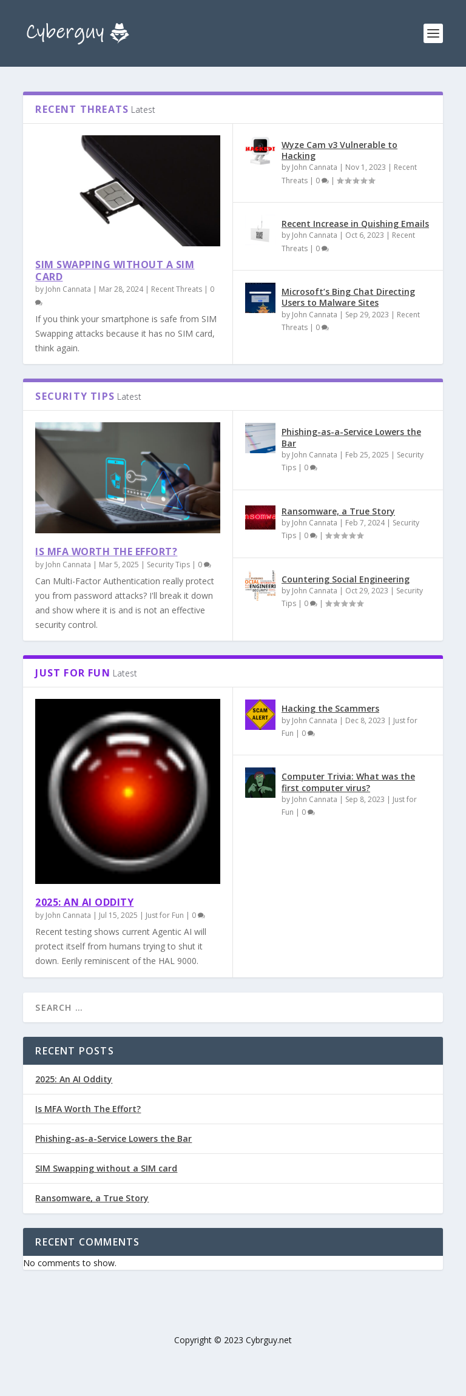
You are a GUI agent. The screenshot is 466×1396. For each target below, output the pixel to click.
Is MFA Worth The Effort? (106, 551)
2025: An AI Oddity (84, 902)
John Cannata (68, 289)
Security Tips (168, 564)
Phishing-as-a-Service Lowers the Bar (351, 437)
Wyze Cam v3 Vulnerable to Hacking (339, 150)
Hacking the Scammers (330, 708)
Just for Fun (165, 915)
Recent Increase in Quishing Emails (355, 223)
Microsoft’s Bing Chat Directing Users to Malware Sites (348, 297)
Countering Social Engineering (346, 579)
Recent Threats (176, 289)
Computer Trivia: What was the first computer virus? (348, 781)
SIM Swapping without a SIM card (114, 271)
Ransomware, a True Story (338, 511)
